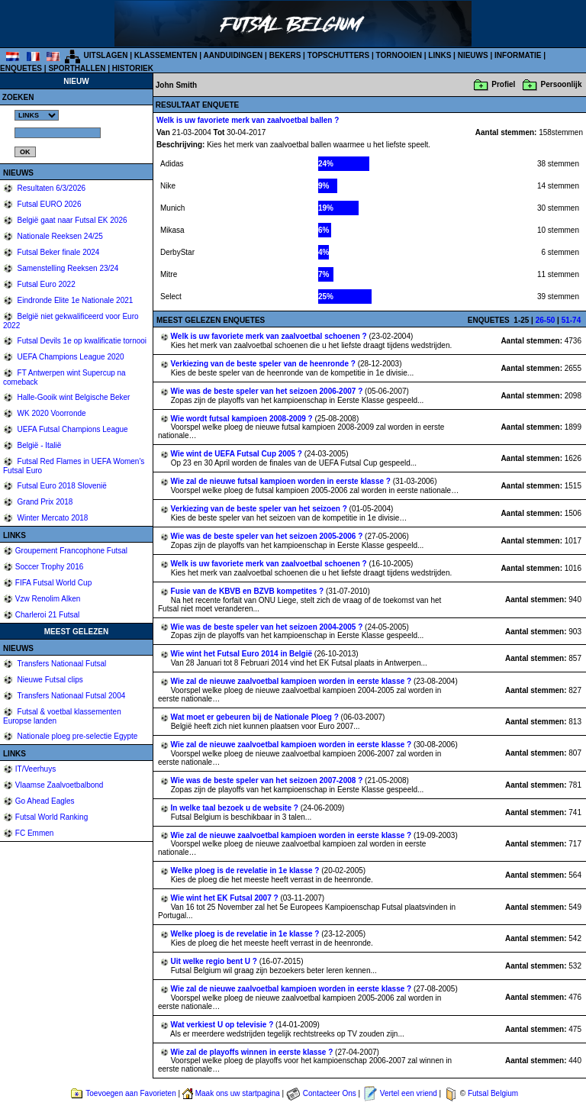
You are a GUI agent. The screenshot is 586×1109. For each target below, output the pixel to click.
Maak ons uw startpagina (237, 1093)
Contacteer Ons (329, 1093)
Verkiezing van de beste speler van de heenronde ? (264, 363)
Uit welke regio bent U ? (215, 961)
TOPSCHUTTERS (338, 55)
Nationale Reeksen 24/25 (59, 236)
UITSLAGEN (106, 55)
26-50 (545, 320)
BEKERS (285, 55)
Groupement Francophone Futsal (71, 550)
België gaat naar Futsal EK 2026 (71, 220)
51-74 (571, 320)
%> (36, 115)
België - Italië (38, 445)
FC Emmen (34, 833)
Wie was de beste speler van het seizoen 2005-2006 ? (268, 536)
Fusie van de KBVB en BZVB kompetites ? (248, 591)
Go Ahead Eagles (45, 801)
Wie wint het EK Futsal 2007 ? (226, 898)
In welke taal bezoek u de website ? (236, 808)
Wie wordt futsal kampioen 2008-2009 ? (243, 418)
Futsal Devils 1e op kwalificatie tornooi (80, 341)
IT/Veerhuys (35, 769)
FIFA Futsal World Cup (53, 583)
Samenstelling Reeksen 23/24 (67, 268)
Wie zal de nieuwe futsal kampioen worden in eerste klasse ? (282, 481)
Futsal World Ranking (51, 817)
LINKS (439, 55)
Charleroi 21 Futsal (47, 615)
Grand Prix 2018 (44, 502)
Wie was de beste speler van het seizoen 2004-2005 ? (268, 627)
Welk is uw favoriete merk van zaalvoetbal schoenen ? (270, 336)
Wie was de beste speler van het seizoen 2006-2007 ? (268, 391)
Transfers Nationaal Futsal (61, 663)
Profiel (503, 84)
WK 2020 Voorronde (50, 413)
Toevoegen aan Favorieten (130, 1093)
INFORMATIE (517, 55)
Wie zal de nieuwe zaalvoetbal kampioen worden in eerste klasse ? (292, 681)
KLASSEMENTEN (166, 55)
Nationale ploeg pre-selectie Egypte (76, 736)
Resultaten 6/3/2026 (50, 188)
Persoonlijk (561, 84)
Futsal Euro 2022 (45, 284)
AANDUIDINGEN (233, 55)
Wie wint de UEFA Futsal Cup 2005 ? (237, 454)
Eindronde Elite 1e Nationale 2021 (74, 300)
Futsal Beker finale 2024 (57, 252)
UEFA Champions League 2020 (69, 357)
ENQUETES (21, 68)
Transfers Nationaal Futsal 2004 (70, 696)
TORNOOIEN (399, 55)
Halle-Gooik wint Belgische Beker (72, 397)
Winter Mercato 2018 (52, 518)
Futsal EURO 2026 (48, 204)
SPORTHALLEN (76, 68)
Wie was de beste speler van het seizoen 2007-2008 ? (268, 780)
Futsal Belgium (493, 1093)
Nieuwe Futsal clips (49, 679)
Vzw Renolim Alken (48, 599)
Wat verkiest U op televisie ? (223, 1024)
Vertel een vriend (408, 1093)
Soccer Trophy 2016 (49, 567)
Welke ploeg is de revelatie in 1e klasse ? (246, 870)
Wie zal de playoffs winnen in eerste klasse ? (253, 1052)
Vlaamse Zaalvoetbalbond (59, 785)
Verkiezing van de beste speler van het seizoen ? (260, 509)
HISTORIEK (132, 68)
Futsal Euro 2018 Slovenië (61, 486)
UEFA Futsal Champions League (71, 429)
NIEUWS (473, 55)
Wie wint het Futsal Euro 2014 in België (242, 654)
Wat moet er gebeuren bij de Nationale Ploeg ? (256, 717)
